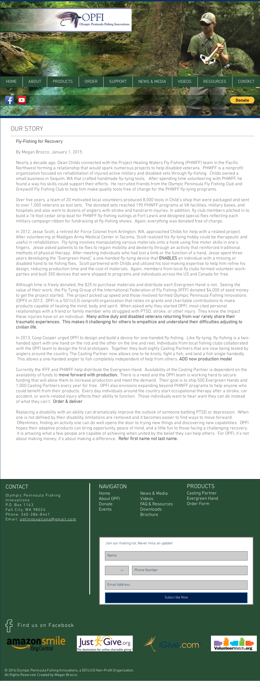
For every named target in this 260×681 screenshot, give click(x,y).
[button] (214, 81)
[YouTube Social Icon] (21, 100)
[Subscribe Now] (176, 597)
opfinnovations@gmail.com (48, 519)
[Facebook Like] (240, 6)
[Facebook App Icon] (9, 100)
